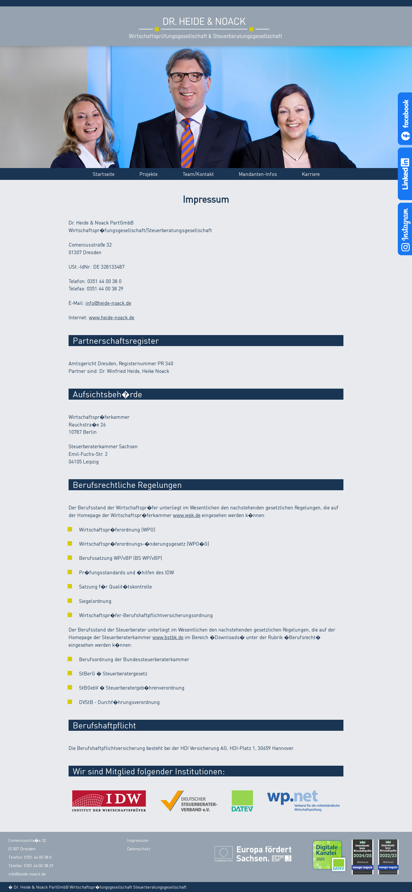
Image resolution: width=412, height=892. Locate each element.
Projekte (149, 174)
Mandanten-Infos (258, 174)
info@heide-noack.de (108, 303)
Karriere (311, 174)
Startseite (104, 174)
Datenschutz (138, 848)
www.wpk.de (186, 515)
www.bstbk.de (167, 637)
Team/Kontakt (198, 174)
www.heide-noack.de (111, 317)
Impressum (137, 840)
